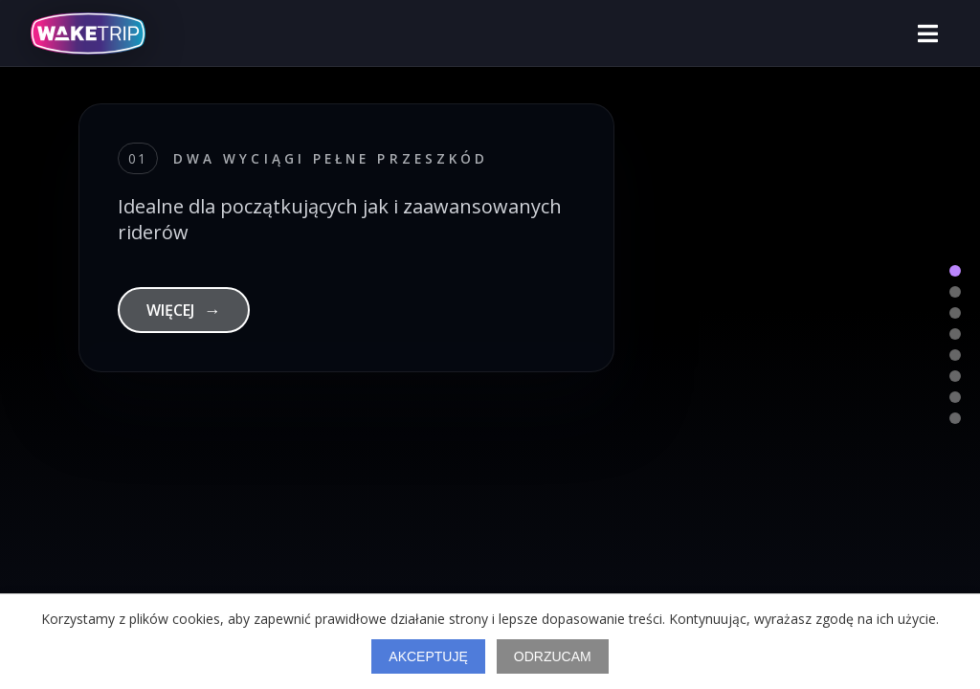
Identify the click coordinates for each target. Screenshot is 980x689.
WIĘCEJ (183, 310)
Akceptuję (428, 656)
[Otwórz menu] (927, 33)
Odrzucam (552, 656)
